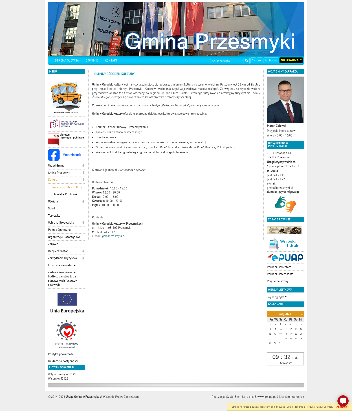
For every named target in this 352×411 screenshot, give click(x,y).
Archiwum (271, 60)
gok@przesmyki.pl (113, 236)
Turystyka (54, 215)
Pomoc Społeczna (59, 229)
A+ (260, 60)
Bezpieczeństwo (58, 251)
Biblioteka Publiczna (64, 194)
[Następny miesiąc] (302, 314)
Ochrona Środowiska (61, 222)
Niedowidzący (291, 60)
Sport (51, 208)
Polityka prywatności (61, 354)
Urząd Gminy (56, 165)
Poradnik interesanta (280, 274)
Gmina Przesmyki (59, 172)
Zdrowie (53, 244)
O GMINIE (92, 60)
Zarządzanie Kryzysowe (63, 258)
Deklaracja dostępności (63, 361)
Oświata (53, 201)
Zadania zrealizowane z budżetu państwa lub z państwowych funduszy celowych (63, 278)
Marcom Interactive (291, 396)
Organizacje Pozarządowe (64, 237)
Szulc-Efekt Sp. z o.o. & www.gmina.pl (251, 396)
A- (253, 60)
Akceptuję (342, 406)
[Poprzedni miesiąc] (268, 314)
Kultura (52, 179)
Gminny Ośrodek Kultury (66, 187)
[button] (83, 166)
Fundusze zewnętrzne (62, 265)
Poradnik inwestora (279, 267)
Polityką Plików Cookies (319, 406)
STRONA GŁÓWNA (67, 60)
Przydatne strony (277, 281)
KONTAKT (111, 60)
